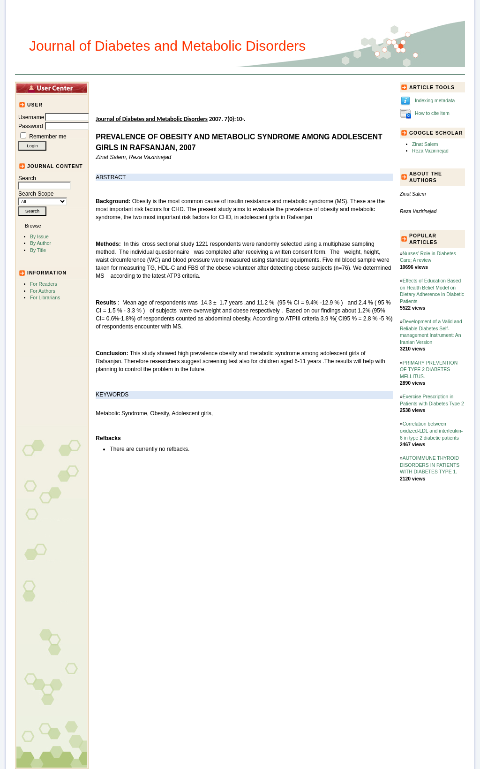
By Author (40, 243)
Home (111, 88)
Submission (248, 88)
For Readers (43, 284)
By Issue (39, 236)
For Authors (42, 291)
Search (44, 182)
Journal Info (207, 88)
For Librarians (45, 297)
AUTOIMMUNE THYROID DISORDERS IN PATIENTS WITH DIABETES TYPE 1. (429, 465)
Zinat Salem (425, 144)
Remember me (47, 136)
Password (30, 126)
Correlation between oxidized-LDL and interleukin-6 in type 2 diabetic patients (431, 430)
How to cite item (432, 113)
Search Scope (42, 197)
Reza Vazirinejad (430, 150)
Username (31, 117)
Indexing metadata (435, 100)
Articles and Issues (154, 88)
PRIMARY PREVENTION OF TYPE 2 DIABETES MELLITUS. (429, 369)
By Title (38, 250)
